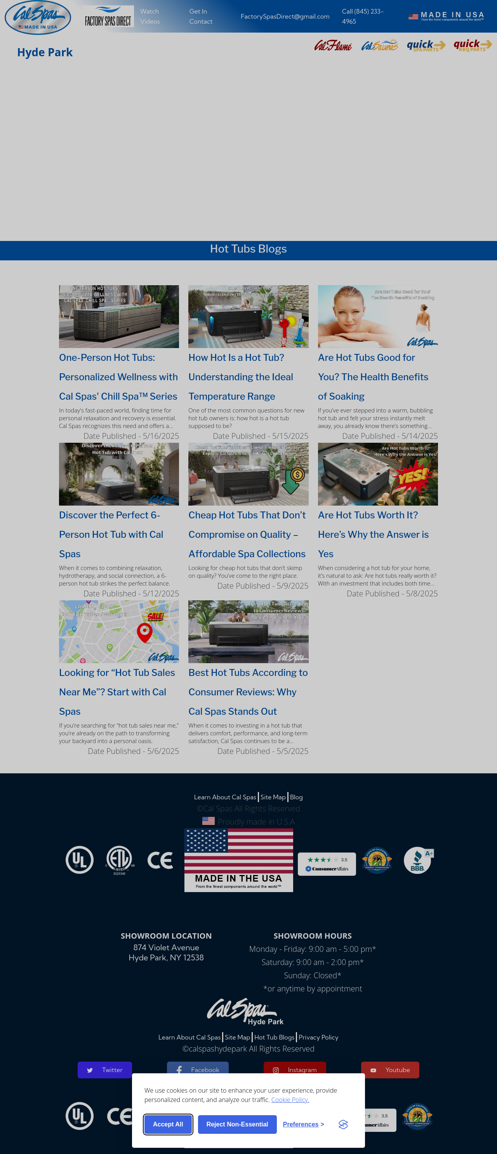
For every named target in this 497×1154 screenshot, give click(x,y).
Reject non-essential (237, 1124)
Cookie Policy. (290, 1099)
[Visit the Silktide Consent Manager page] (343, 1124)
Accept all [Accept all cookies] (168, 1124)
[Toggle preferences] (303, 1124)
